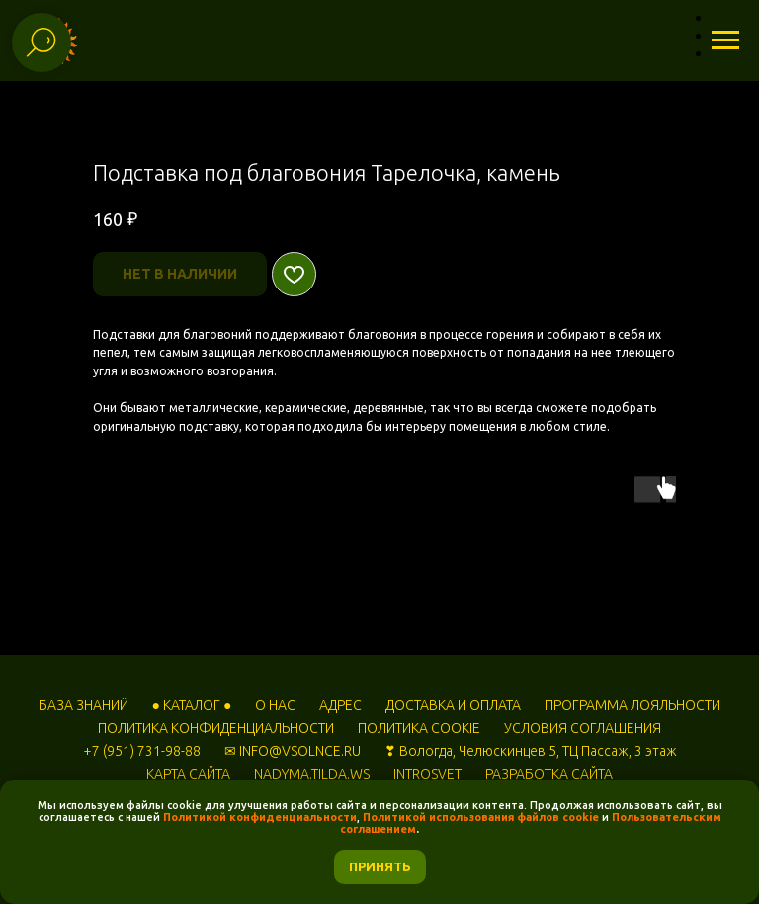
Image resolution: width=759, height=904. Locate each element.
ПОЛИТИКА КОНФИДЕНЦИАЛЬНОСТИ (216, 728)
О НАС (275, 705)
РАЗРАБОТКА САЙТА (549, 773)
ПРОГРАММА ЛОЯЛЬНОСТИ (632, 705)
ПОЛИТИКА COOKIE (419, 728)
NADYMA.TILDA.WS (312, 773)
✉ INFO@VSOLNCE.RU (292, 751)
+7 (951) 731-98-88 (142, 751)
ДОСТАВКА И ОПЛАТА (453, 705)
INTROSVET (427, 773)
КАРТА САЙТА (188, 773)
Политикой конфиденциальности (260, 817)
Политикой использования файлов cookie (481, 817)
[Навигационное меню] (725, 40)
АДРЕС (340, 705)
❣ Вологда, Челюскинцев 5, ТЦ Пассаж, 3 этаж (530, 751)
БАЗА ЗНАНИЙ (83, 705)
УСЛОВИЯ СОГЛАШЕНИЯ (582, 728)
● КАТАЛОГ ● (192, 705)
